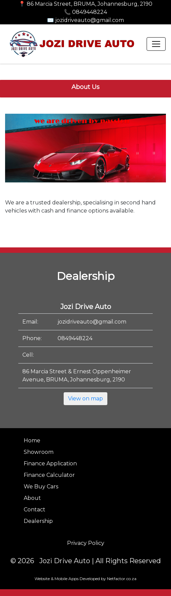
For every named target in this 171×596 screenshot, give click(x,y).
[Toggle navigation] (156, 44)
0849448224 (75, 338)
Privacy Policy (85, 543)
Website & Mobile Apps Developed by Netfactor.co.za (85, 578)
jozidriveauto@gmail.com (92, 321)
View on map (85, 398)
